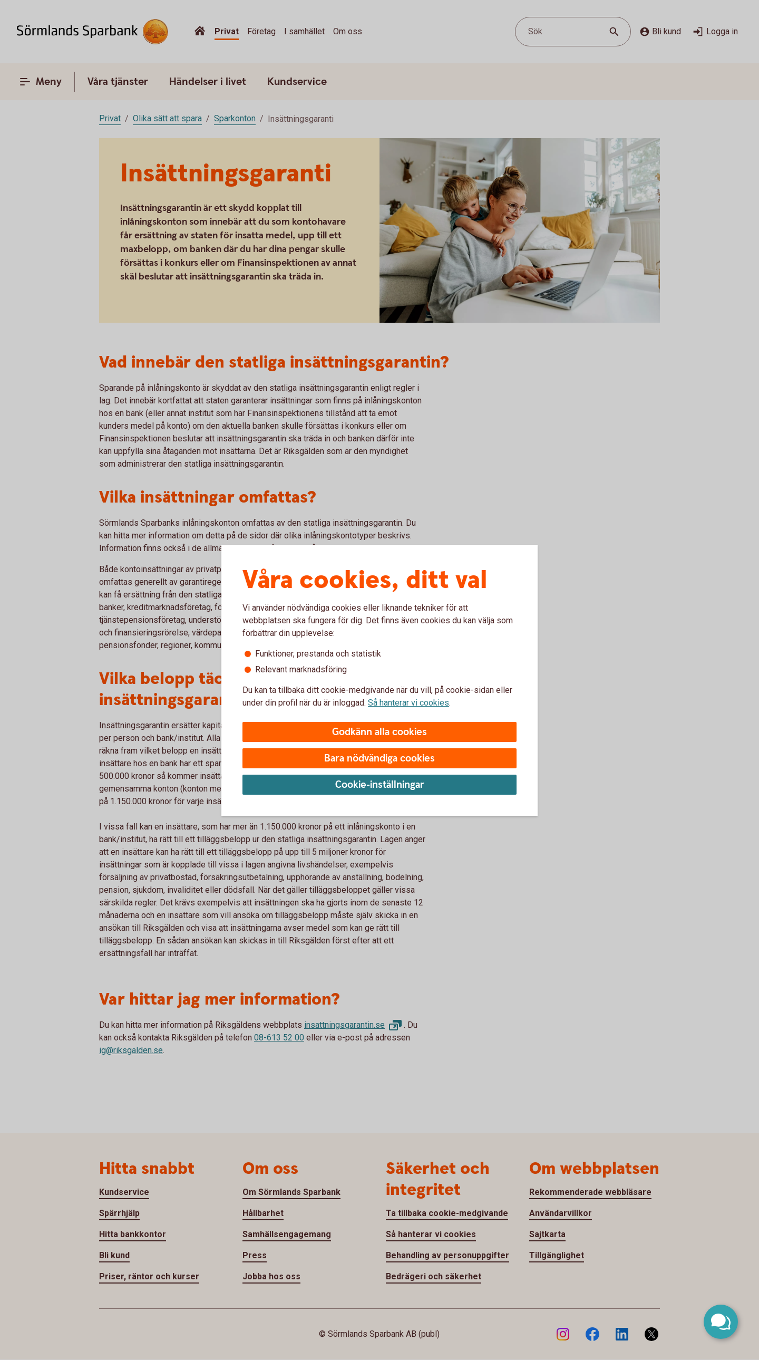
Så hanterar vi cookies (408, 703)
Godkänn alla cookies (379, 732)
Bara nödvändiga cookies (379, 758)
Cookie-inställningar (379, 785)
